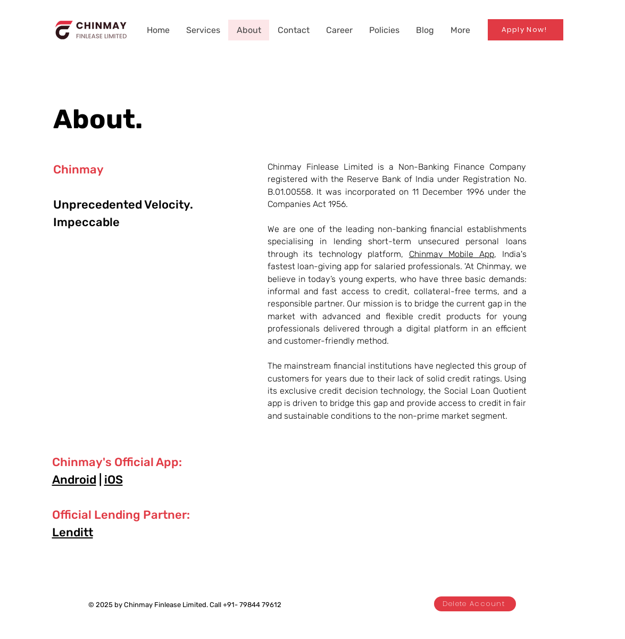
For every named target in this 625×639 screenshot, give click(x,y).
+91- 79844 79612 (252, 605)
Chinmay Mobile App (451, 254)
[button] (384, 30)
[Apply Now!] (525, 29)
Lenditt (72, 532)
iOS (113, 479)
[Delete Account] (475, 603)
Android (74, 479)
